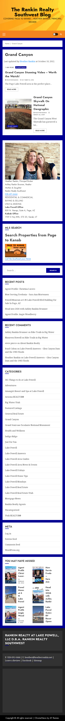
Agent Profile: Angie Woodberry (20, 314)
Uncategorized (12, 510)
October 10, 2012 (28, 80)
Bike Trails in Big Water (42, 332)
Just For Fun (11, 442)
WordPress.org (12, 550)
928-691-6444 (11, 194)
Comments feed (12, 544)
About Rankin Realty (30, 343)
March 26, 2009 (39, 115)
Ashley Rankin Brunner (16, 332)
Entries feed (11, 539)
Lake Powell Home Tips (16, 476)
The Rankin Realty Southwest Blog (32, 12)
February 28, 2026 (21, 582)
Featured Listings (13, 408)
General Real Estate (14, 413)
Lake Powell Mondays (15, 481)
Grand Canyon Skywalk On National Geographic (42, 103)
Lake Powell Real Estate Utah (19, 493)
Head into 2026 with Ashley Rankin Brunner (26, 308)
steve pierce (11, 343)
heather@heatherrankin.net (38, 657)
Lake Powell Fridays (15, 470)
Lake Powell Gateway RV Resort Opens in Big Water (50, 617)
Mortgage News (13, 498)
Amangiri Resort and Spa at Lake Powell (24, 391)
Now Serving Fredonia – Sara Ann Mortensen (27, 294)
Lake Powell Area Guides (17, 459)
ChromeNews (40, 718)
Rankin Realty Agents (15, 504)
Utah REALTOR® (13, 515)
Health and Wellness (15, 430)
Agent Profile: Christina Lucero (20, 289)
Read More (11, 89)
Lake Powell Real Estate (16, 487)
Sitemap (38, 660)
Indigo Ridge (11, 436)
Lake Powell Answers (15, 453)
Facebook (26, 660)
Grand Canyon (21, 67)
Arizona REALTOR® (14, 396)
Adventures (10, 385)
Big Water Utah (12, 402)
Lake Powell (11, 447)
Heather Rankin (27, 61)
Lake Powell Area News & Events (21, 464)
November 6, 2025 (21, 621)
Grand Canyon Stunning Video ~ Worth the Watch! (31, 74)
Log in (8, 533)
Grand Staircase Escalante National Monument (27, 425)
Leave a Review (12, 660)
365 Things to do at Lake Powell (20, 379)
